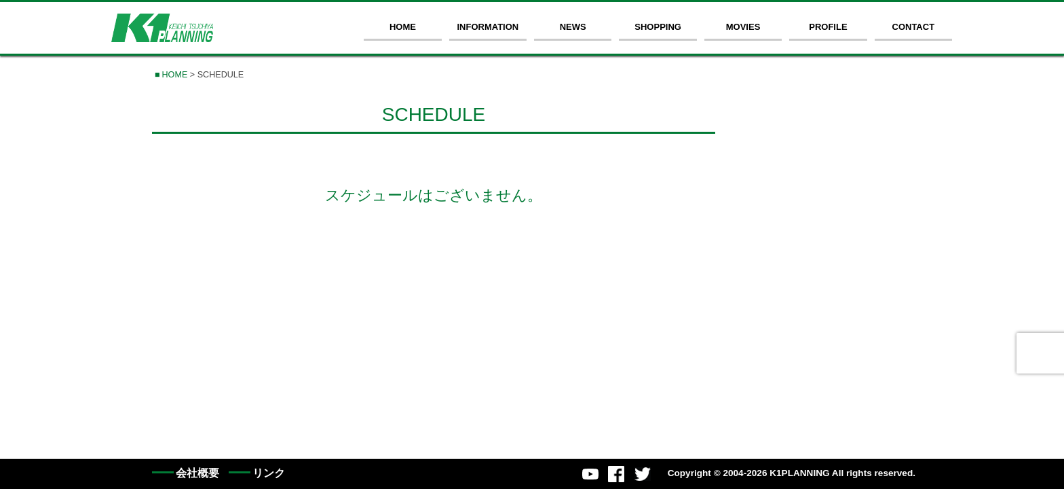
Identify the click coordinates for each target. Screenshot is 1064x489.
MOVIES (743, 27)
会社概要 (197, 473)
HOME (403, 27)
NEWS (573, 27)
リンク (268, 473)
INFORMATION (487, 27)
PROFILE (828, 27)
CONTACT (913, 27)
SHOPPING (657, 27)
